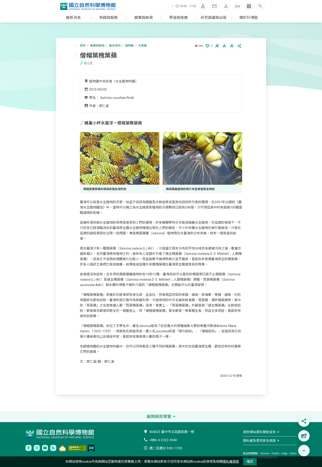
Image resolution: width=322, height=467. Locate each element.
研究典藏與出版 (214, 17)
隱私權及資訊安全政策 (259, 441)
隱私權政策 (231, 462)
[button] (249, 6)
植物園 (129, 45)
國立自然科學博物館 (89, 6)
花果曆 (142, 45)
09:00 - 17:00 (188, 6)
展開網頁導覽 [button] (159, 416)
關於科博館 (248, 17)
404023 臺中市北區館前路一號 (171, 432)
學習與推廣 (178, 17)
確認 (250, 462)
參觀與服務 (108, 17)
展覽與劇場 (143, 17)
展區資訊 (115, 45)
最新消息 (73, 17)
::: (173, 6)
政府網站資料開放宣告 (259, 432)
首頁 (83, 45)
